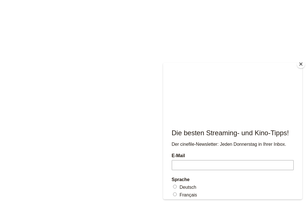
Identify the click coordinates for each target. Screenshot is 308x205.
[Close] (301, 64)
